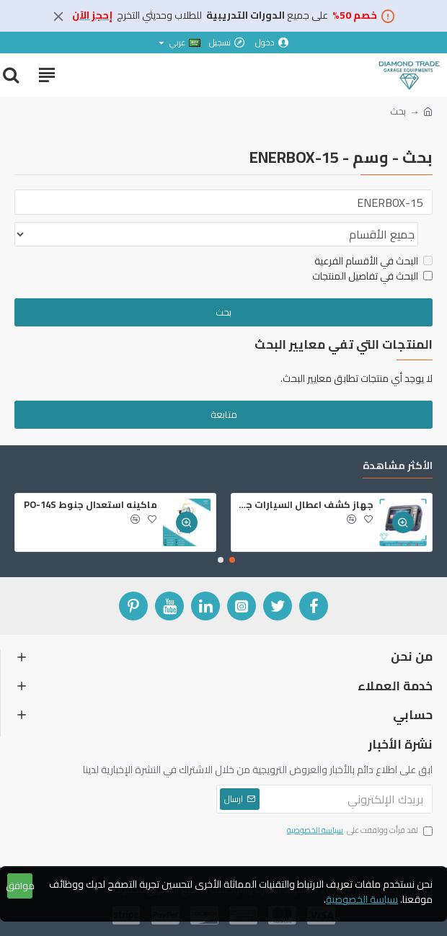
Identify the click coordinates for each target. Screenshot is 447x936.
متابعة (224, 416)
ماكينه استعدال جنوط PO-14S (90, 505)
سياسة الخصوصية (362, 899)
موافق (19, 885)
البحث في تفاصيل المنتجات (372, 278)
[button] (232, 560)
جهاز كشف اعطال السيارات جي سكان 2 (304, 505)
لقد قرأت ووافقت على (359, 830)
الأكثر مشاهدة (398, 467)
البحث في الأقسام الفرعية (373, 263)
